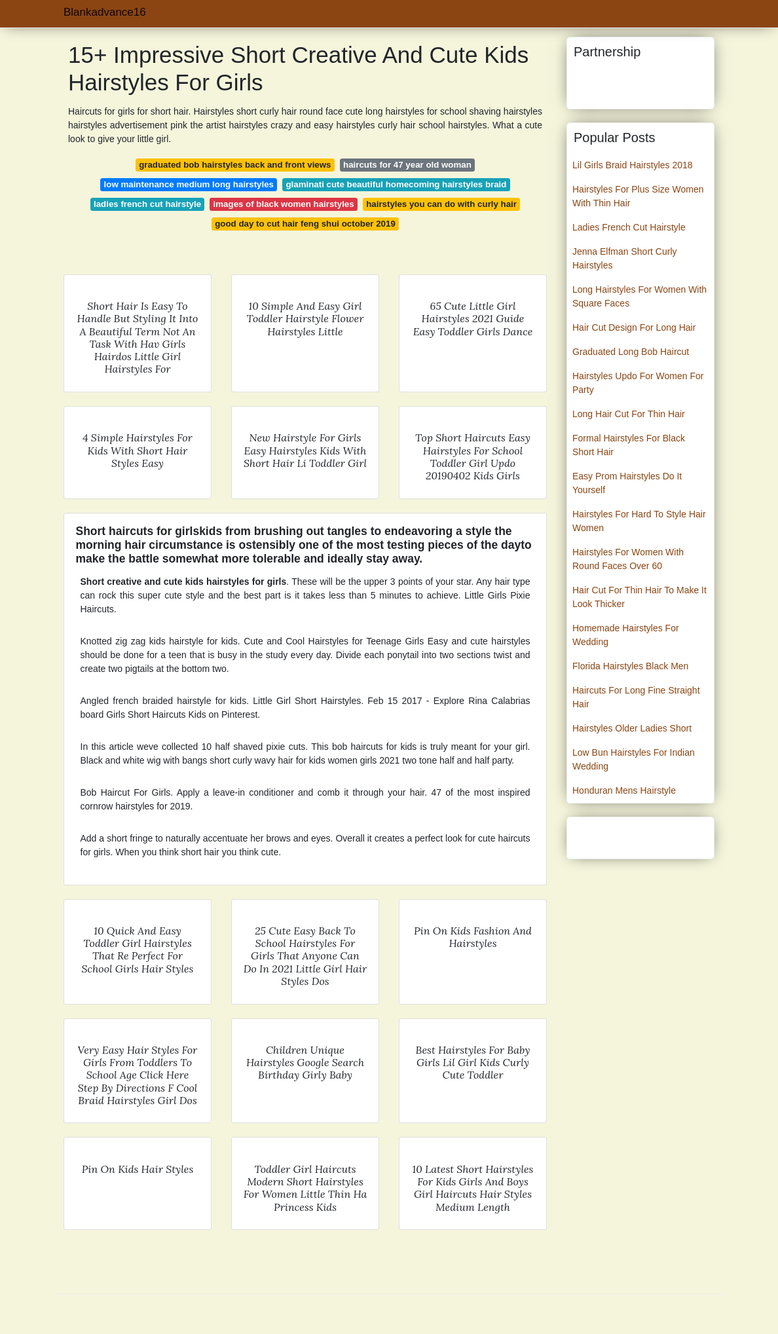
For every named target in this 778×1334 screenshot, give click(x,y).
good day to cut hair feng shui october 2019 (305, 224)
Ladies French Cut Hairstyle (629, 227)
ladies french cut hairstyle (147, 204)
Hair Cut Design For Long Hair (633, 327)
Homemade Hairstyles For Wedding (625, 635)
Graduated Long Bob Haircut (630, 351)
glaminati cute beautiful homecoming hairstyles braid (396, 184)
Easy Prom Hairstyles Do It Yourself (627, 483)
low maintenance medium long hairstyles (189, 184)
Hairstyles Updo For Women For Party (637, 383)
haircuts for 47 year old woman (407, 165)
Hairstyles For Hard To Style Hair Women (639, 521)
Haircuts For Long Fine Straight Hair (636, 697)
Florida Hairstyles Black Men (630, 666)
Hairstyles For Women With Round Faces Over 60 (628, 559)
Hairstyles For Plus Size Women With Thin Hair (637, 196)
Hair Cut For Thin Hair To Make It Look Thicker (639, 597)
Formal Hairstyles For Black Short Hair (628, 445)
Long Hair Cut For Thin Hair (628, 414)
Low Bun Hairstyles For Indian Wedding (633, 759)
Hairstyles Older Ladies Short (632, 728)
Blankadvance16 (105, 12)
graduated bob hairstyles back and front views (235, 165)
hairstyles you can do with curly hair (441, 204)
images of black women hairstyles (283, 204)
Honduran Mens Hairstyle (624, 790)
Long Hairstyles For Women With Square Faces (639, 296)
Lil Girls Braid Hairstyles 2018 (632, 165)
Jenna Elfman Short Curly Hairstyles (624, 258)
